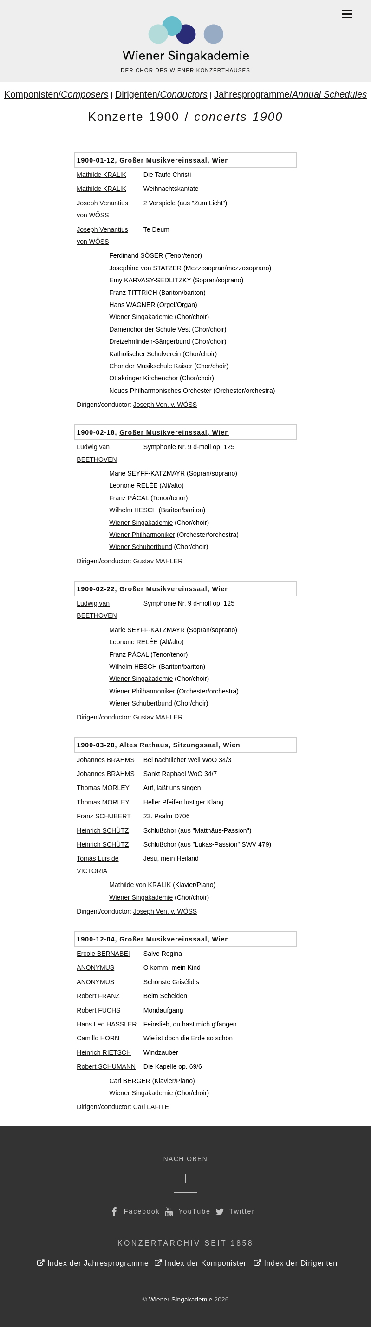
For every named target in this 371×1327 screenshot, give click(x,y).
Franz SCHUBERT (103, 816)
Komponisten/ (56, 94)
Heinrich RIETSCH (104, 1052)
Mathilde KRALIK (101, 174)
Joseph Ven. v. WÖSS (165, 404)
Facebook (134, 1211)
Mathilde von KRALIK (140, 885)
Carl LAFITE (151, 1107)
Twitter (234, 1211)
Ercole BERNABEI (103, 953)
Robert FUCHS (98, 1010)
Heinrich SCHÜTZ (103, 830)
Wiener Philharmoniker (142, 534)
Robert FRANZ (98, 996)
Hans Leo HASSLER (107, 1024)
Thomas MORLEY (103, 787)
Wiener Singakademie (141, 316)
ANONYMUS (95, 967)
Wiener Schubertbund (140, 546)
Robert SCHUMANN (106, 1066)
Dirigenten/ (161, 94)
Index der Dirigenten (296, 1263)
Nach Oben (185, 1159)
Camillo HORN (98, 1038)
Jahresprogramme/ (290, 94)
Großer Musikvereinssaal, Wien (174, 160)
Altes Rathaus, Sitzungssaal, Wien (180, 745)
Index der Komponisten (201, 1263)
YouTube (187, 1211)
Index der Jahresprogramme (93, 1263)
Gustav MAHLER (158, 561)
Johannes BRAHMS (106, 760)
